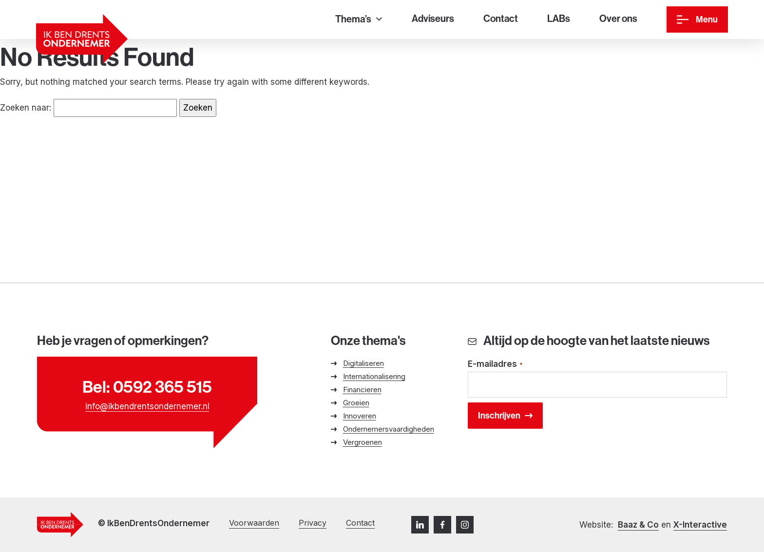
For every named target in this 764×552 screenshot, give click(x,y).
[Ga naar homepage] (82, 39)
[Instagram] (465, 524)
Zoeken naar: (25, 108)
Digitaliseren (363, 363)
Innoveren (359, 415)
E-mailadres (495, 364)
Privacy (312, 523)
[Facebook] (442, 524)
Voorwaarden (254, 523)
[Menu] (697, 19)
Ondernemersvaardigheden (388, 429)
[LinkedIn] (420, 524)
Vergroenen (362, 442)
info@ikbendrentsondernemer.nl (147, 406)
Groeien (356, 402)
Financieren (362, 389)
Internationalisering (374, 376)
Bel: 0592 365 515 (147, 386)
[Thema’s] (358, 20)
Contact (360, 523)
